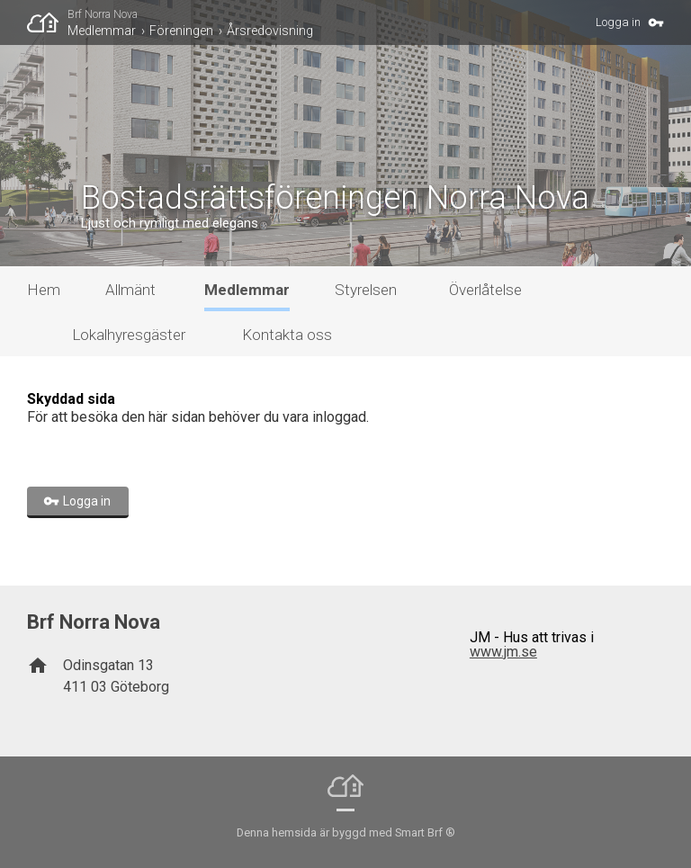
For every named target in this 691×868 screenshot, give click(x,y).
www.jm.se (503, 651)
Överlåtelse (485, 290)
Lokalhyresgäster (128, 335)
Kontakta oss (287, 335)
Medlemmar (101, 30)
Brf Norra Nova (102, 14)
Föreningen (181, 30)
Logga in (618, 22)
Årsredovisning (270, 30)
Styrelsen (366, 290)
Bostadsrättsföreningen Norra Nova (335, 198)
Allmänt (130, 290)
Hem (43, 290)
